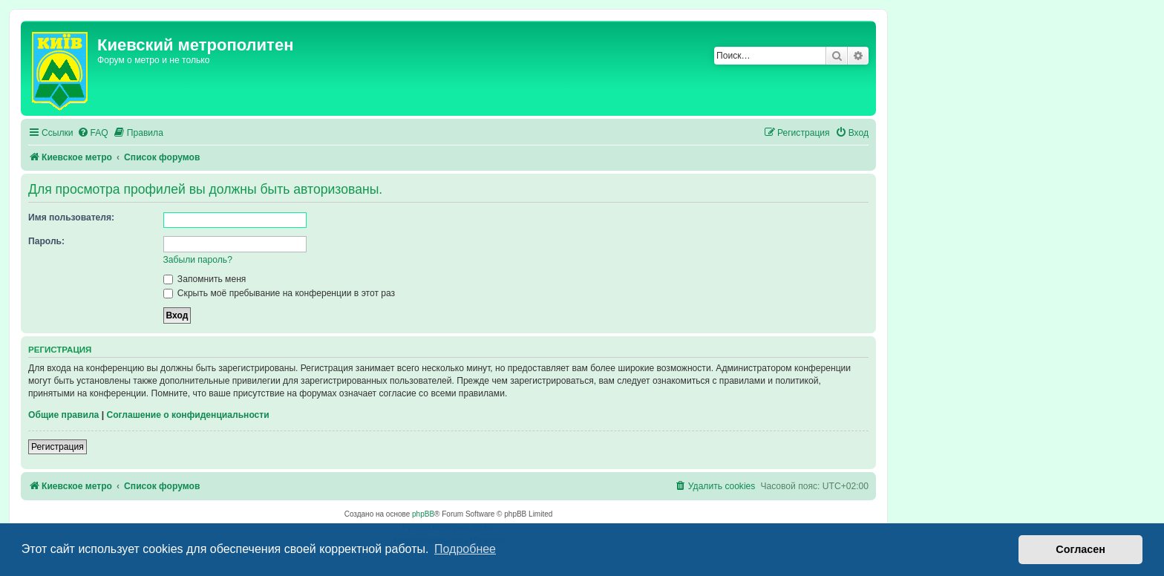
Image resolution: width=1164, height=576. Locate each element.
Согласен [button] (1080, 549)
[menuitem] (92, 133)
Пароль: (46, 241)
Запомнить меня (204, 279)
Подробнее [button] (465, 549)
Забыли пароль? (197, 260)
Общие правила (63, 415)
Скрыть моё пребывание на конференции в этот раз (279, 293)
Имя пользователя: (71, 217)
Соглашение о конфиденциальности (187, 415)
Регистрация (57, 447)
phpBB (423, 514)
